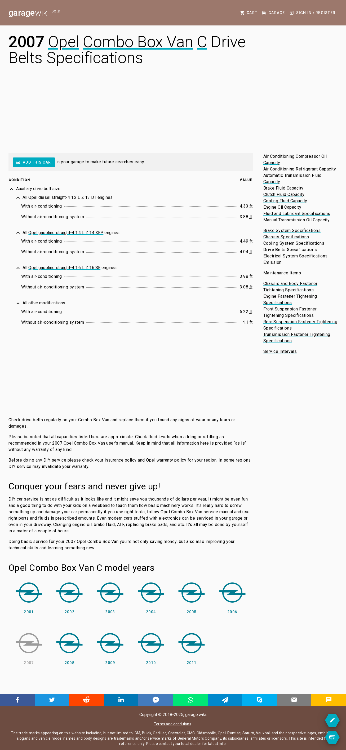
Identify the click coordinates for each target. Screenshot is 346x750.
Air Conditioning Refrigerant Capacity (299, 169)
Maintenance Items (282, 272)
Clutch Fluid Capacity (284, 194)
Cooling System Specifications (294, 243)
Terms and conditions (172, 724)
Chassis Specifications (286, 236)
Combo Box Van (138, 41)
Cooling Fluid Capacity (285, 200)
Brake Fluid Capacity (283, 188)
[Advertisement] (173, 113)
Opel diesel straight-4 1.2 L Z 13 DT (62, 197)
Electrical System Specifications (295, 255)
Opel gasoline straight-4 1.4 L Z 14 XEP (65, 232)
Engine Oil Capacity (282, 207)
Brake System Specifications (292, 230)
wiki (34, 12)
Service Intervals (280, 351)
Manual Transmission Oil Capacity (296, 219)
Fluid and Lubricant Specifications (296, 213)
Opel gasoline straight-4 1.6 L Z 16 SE (64, 267)
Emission (272, 262)
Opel (63, 41)
